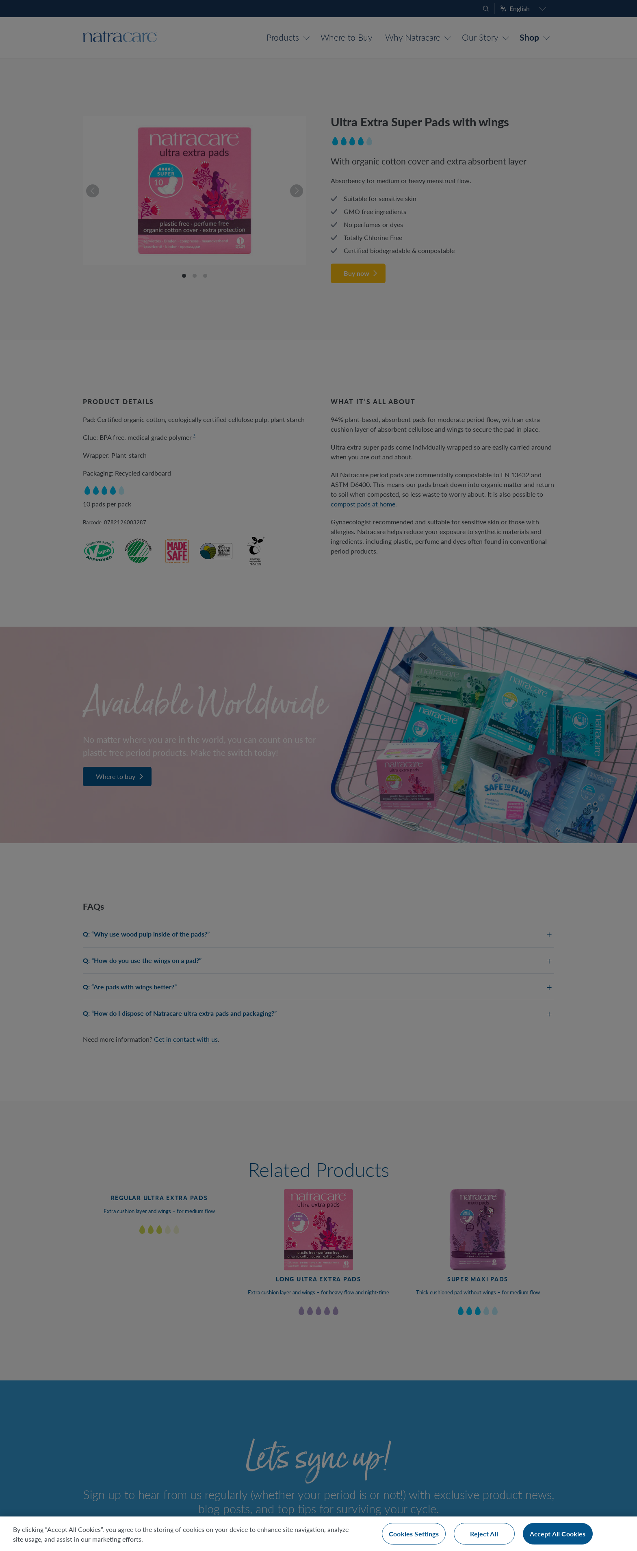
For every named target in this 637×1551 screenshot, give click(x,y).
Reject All (484, 1534)
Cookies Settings (414, 1534)
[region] (318, 1533)
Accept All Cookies (558, 1534)
